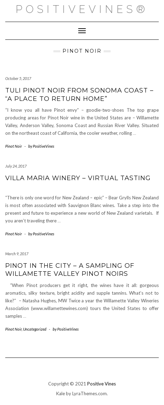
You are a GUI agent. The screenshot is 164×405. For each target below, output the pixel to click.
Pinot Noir (13, 146)
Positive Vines (101, 383)
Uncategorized (34, 329)
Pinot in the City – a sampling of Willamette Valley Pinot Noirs (69, 270)
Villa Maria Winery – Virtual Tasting (78, 178)
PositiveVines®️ (82, 9)
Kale (60, 393)
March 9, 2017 (16, 253)
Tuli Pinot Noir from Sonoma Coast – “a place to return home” (79, 94)
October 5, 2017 (18, 78)
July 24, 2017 (16, 166)
